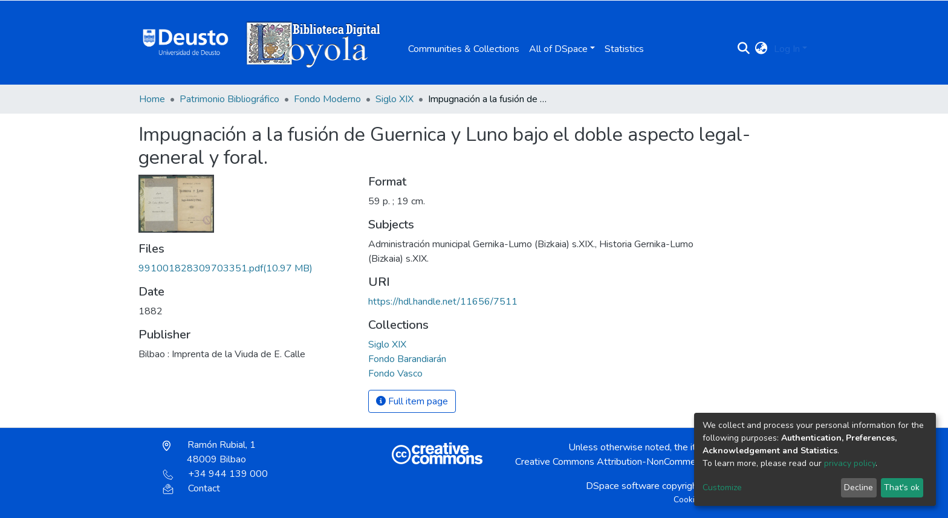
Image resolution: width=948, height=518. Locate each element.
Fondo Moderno (327, 99)
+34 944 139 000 (215, 474)
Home (152, 99)
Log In (787, 49)
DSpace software (623, 486)
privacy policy (849, 463)
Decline (858, 487)
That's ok (902, 487)
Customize (722, 487)
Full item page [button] (412, 401)
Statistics (624, 49)
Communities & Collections (463, 49)
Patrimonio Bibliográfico (229, 99)
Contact (191, 488)
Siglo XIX (394, 99)
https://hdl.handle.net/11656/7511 (443, 301)
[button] (761, 49)
